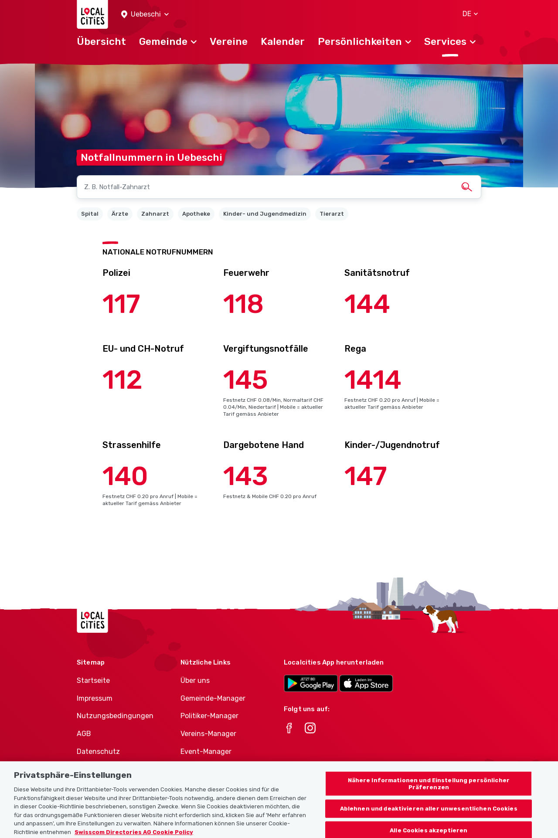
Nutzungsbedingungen (115, 716)
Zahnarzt (155, 213)
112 (122, 379)
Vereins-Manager (208, 733)
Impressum (94, 698)
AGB (84, 733)
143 (245, 476)
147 (365, 476)
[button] (145, 14)
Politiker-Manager (209, 716)
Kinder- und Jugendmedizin (264, 213)
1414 (372, 379)
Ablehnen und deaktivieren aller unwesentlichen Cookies (428, 813)
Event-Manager (205, 751)
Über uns (195, 680)
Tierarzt (332, 213)
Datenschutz (98, 751)
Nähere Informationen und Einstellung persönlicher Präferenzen (429, 788)
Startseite (93, 680)
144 (367, 303)
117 (121, 303)
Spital (90, 213)
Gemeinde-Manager (212, 698)
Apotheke (196, 213)
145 (245, 379)
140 (125, 476)
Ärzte (120, 213)
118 (243, 303)
